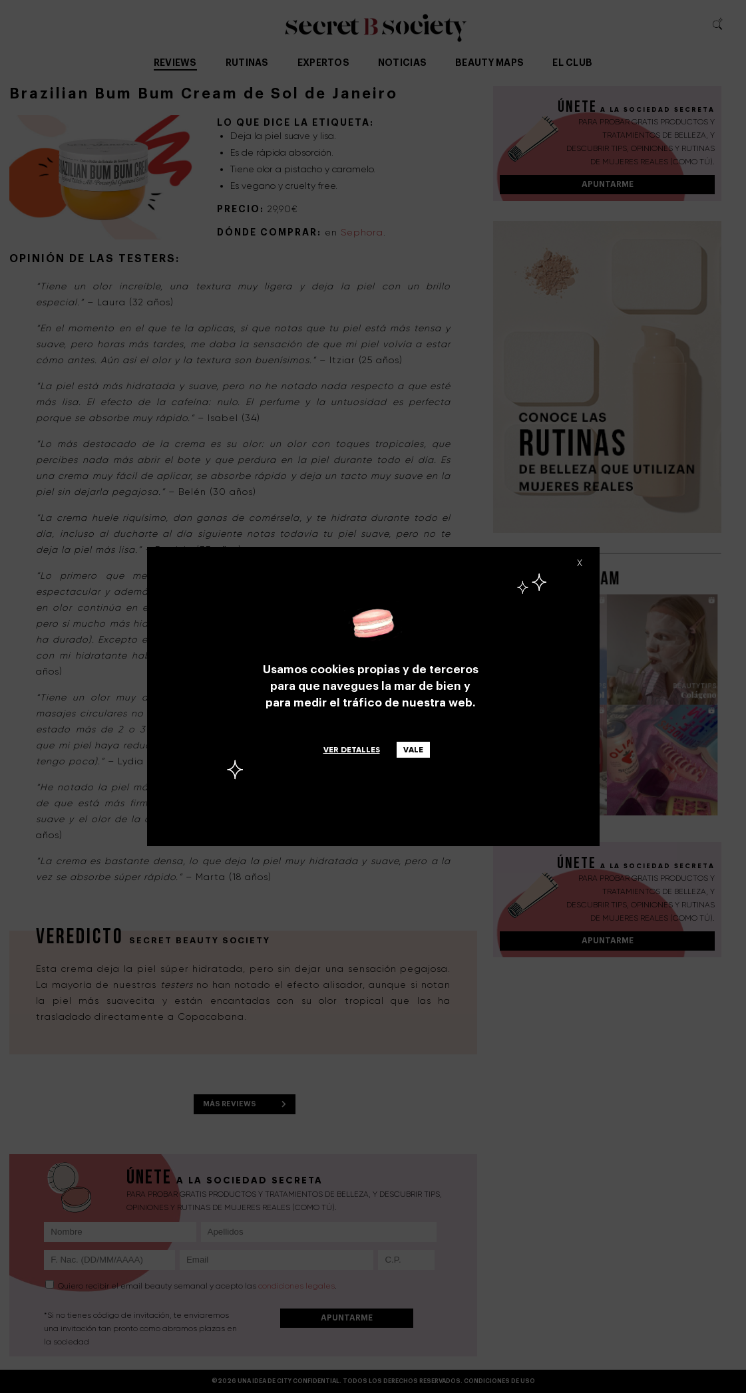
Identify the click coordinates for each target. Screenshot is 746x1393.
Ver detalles (351, 749)
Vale (413, 749)
